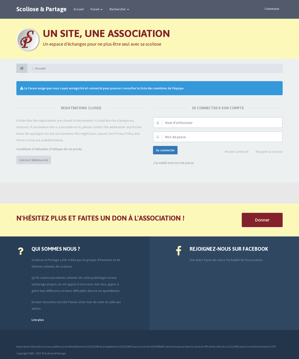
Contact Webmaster (33, 160)
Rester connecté (234, 151)
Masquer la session (267, 151)
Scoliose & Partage (41, 9)
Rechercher (119, 9)
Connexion (272, 9)
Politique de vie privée (66, 149)
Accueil (79, 9)
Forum (97, 9)
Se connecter (165, 150)
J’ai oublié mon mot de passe (173, 163)
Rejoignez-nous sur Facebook (229, 249)
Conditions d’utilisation (32, 149)
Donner (262, 220)
